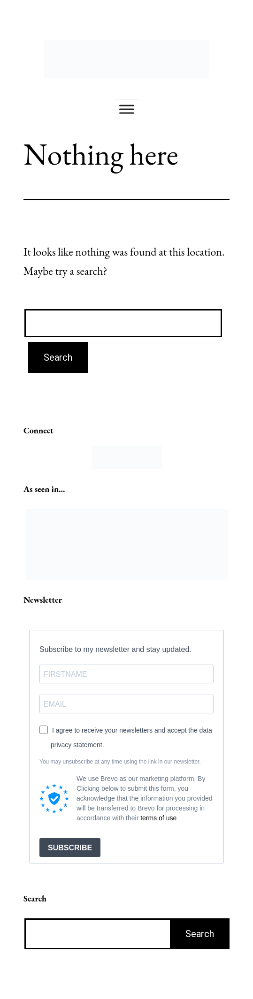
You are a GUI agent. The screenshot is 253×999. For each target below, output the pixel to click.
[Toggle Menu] (126, 109)
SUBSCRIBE (70, 848)
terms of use (158, 818)
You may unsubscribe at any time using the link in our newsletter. (120, 761)
